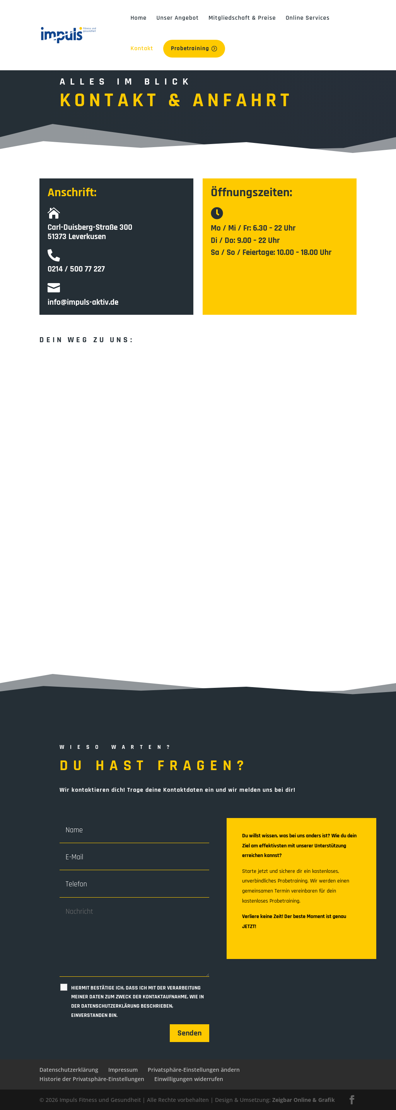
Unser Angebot (177, 18)
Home (138, 18)
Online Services (308, 18)
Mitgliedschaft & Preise (242, 18)
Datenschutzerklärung (68, 1069)
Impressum (123, 1069)
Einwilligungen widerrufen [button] (188, 1079)
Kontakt (141, 48)
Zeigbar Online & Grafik (303, 1099)
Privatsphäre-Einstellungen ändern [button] (194, 1069)
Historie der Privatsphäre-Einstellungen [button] (91, 1079)
